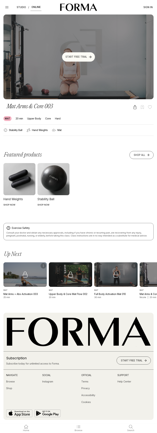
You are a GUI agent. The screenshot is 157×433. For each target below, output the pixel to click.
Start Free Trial (79, 57)
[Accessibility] (88, 395)
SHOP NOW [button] (9, 204)
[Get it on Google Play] (47, 413)
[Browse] (10, 381)
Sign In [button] (148, 7)
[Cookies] (86, 402)
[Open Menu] (6, 7)
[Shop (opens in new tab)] (9, 388)
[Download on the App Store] (19, 413)
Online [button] (36, 7)
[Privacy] (85, 388)
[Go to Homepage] (78, 345)
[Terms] (84, 381)
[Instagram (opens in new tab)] (47, 381)
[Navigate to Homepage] (78, 7)
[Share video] (135, 107)
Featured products (23, 155)
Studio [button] (21, 7)
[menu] (43, 265)
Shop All (142, 155)
